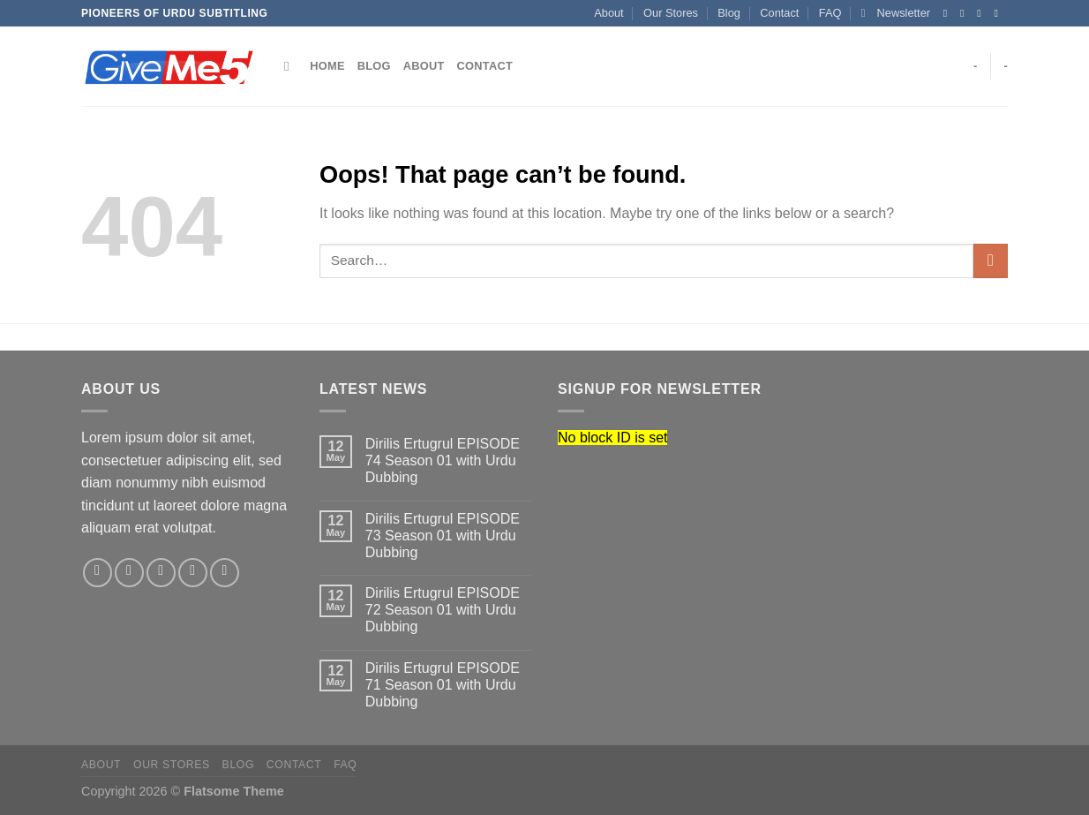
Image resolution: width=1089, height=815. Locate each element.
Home (327, 65)
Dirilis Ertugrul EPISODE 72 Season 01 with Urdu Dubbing (442, 609)
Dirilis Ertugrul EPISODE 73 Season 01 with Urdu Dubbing (442, 535)
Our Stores (670, 12)
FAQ (830, 12)
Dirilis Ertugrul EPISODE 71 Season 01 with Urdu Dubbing (442, 684)
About (608, 12)
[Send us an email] (999, 13)
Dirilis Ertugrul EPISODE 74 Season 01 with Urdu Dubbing (442, 460)
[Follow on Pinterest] (224, 572)
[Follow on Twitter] (982, 13)
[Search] (290, 66)
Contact (779, 12)
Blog (728, 12)
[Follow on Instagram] (965, 13)
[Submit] (990, 261)
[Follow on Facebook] (948, 13)
